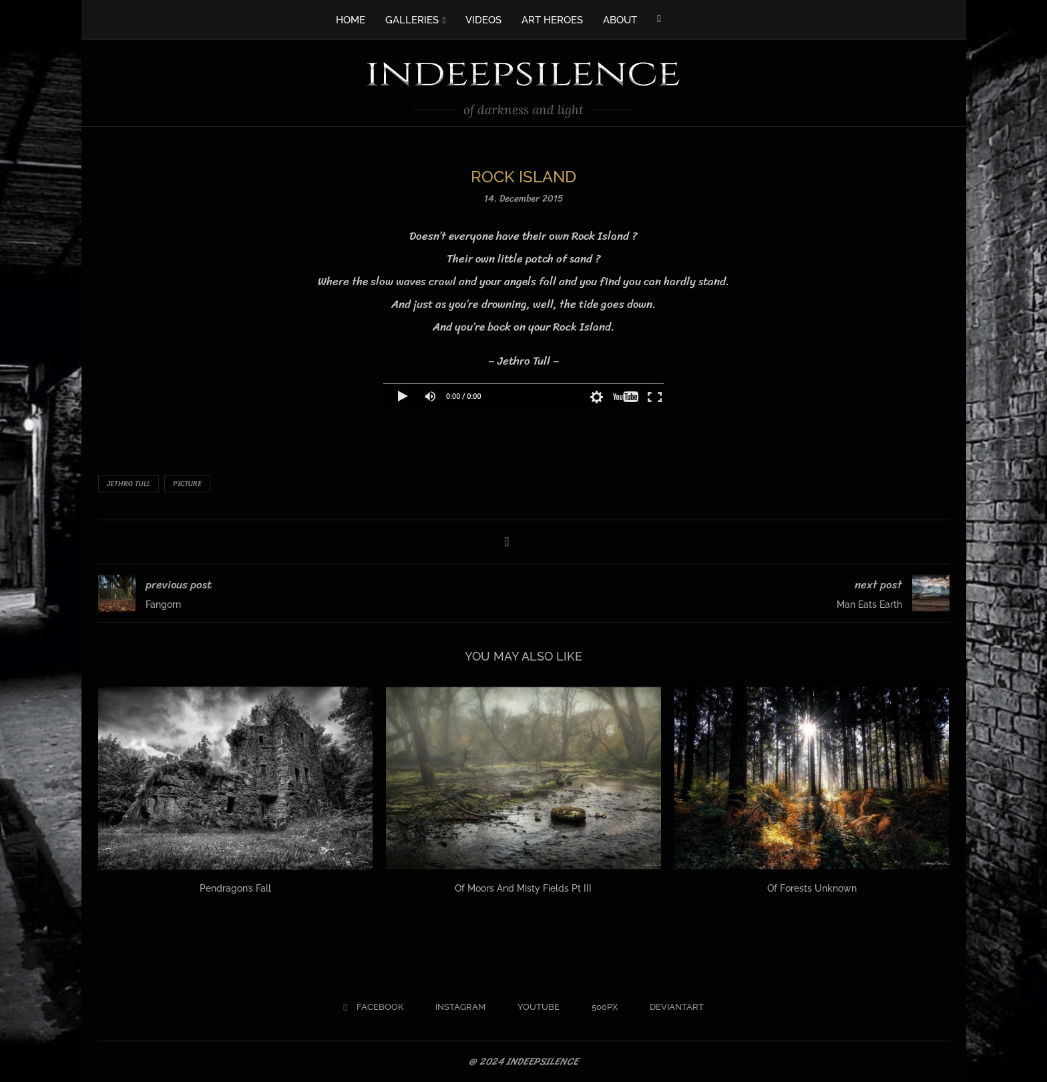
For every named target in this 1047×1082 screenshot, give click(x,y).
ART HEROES (552, 20)
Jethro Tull (128, 484)
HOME (350, 20)
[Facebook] (658, 19)
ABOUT (620, 20)
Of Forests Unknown (812, 888)
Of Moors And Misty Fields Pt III (523, 888)
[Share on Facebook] (506, 542)
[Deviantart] (671, 1007)
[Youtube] (533, 1007)
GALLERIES (412, 20)
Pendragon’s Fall (235, 888)
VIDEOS (483, 20)
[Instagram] (455, 1007)
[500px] (599, 1007)
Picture (187, 484)
